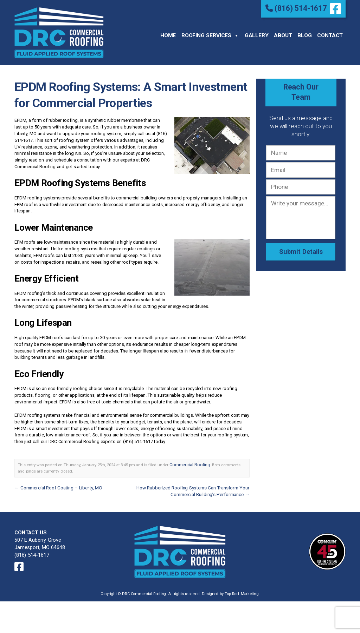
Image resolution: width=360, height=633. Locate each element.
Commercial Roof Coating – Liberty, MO (56, 485)
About (283, 35)
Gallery (257, 35)
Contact (330, 35)
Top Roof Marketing (241, 588)
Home (168, 35)
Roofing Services (210, 35)
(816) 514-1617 (298, 8)
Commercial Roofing (187, 463)
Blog (304, 35)
